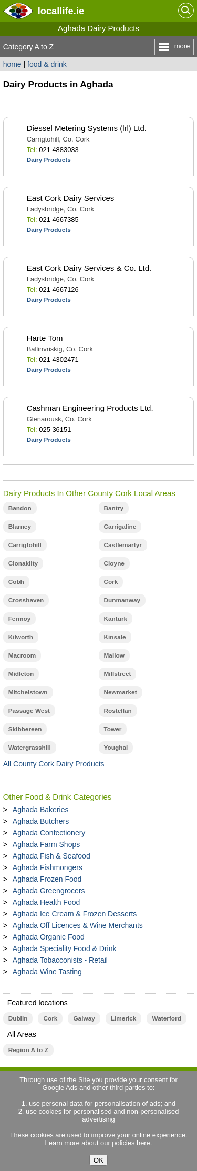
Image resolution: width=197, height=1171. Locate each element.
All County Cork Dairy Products (54, 764)
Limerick (124, 1018)
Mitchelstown (28, 692)
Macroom (22, 655)
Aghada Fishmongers (47, 867)
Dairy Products (49, 160)
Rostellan (118, 710)
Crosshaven (26, 600)
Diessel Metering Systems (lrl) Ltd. (87, 128)
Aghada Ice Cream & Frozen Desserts (75, 914)
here (143, 1143)
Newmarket (120, 692)
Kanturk (116, 618)
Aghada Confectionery (49, 833)
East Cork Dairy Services (71, 198)
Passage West (29, 710)
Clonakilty (23, 563)
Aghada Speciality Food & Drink (65, 948)
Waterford (166, 1018)
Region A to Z (28, 1050)
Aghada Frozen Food (47, 879)
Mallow (114, 655)
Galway (84, 1018)
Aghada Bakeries (41, 809)
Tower (113, 729)
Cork (111, 582)
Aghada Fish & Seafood (51, 856)
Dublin (18, 1018)
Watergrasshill (29, 747)
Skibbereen (25, 729)
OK (98, 1160)
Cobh (16, 582)
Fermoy (19, 618)
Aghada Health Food (46, 902)
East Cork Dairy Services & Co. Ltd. (89, 268)
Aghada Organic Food (49, 937)
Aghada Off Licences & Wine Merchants (78, 925)
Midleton (21, 674)
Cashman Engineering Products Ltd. (90, 407)
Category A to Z (28, 47)
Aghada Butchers (41, 821)
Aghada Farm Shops (46, 844)
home (12, 64)
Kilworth (20, 637)
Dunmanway (122, 600)
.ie (61, 10)
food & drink (47, 64)
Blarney (19, 526)
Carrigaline (120, 526)
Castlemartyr (123, 545)
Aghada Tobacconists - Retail (60, 960)
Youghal (116, 747)
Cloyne (114, 563)
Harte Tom (45, 338)
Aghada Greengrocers (49, 890)
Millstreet (117, 674)
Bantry (113, 508)
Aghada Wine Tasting (47, 971)
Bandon (20, 508)
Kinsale (115, 637)
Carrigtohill (25, 545)
